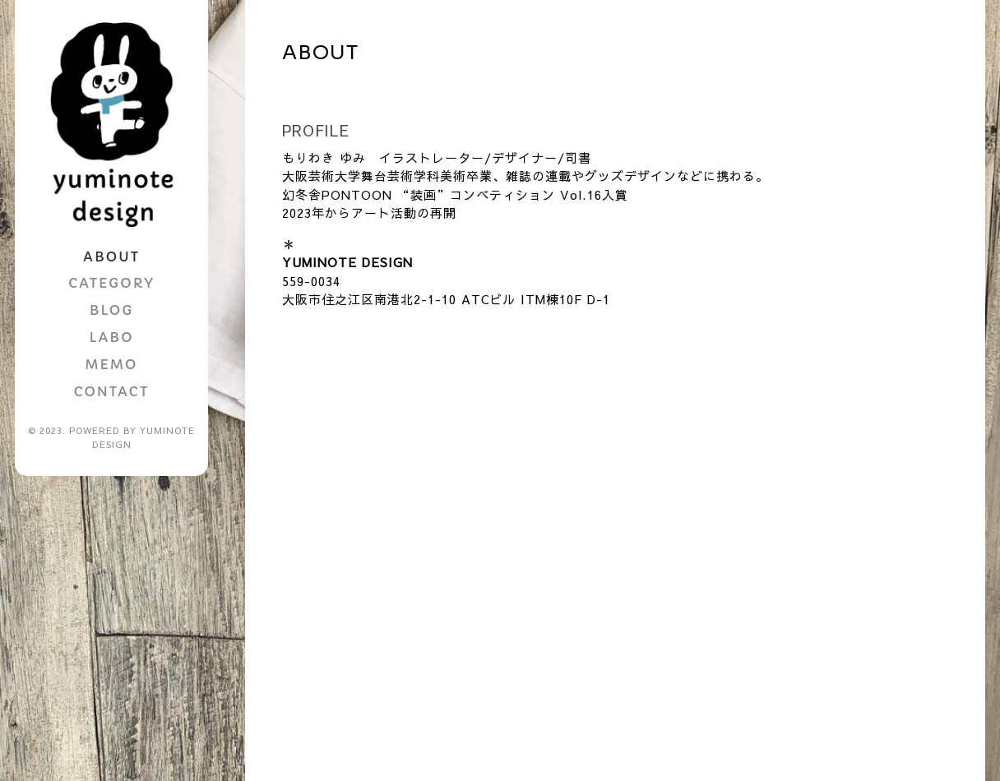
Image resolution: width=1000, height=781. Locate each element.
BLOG (111, 310)
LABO (111, 337)
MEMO (112, 364)
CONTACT (111, 391)
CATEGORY (111, 283)
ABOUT (111, 256)
